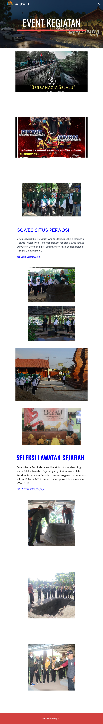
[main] (51, 24)
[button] (3, 4)
